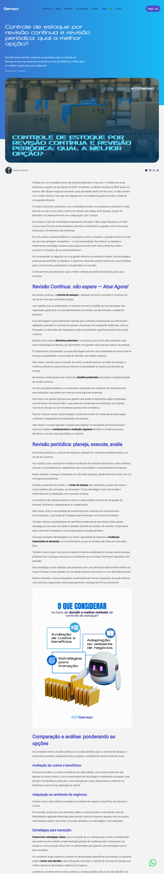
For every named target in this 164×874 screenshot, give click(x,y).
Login (118, 9)
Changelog (82, 9)
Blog (58, 9)
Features (48, 9)
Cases (95, 9)
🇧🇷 (111, 9)
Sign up (153, 8)
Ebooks (68, 9)
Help (104, 9)
